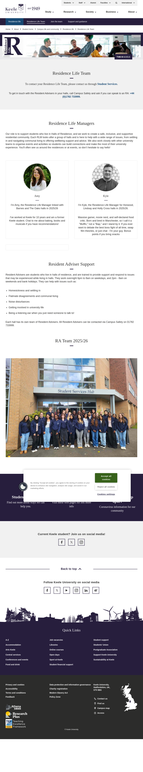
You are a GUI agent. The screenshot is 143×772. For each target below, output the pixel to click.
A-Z (7, 640)
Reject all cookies (106, 487)
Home (8, 29)
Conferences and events (17, 660)
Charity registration (59, 689)
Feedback (10, 697)
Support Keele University (105, 655)
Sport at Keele (56, 660)
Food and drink (13, 664)
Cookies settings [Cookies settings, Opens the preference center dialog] (106, 494)
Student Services (107, 83)
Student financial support (61, 664)
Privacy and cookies (15, 685)
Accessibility (12, 689)
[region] (77, 486)
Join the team (56, 21)
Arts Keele (10, 650)
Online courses (57, 650)
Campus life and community (48, 29)
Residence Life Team (36, 21)
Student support (101, 640)
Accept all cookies (106, 478)
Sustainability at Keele (103, 660)
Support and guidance (77, 21)
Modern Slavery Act (59, 693)
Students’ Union (100, 645)
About (16, 29)
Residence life (14, 21)
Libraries (54, 645)
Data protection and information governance (70, 685)
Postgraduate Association (105, 650)
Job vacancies (56, 640)
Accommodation (13, 645)
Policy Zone (55, 697)
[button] (116, 2)
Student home (27, 29)
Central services (13, 655)
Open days (55, 655)
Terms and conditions (16, 693)
